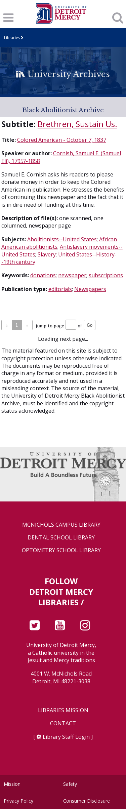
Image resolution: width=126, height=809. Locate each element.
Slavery (47, 254)
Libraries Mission (63, 710)
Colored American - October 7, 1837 (61, 140)
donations (43, 275)
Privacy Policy (18, 801)
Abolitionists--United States (62, 239)
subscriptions (106, 275)
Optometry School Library (61, 550)
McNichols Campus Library (61, 525)
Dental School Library (61, 537)
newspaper (72, 275)
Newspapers (90, 289)
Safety (70, 784)
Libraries (12, 37)
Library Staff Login (66, 736)
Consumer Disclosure (86, 801)
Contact (63, 723)
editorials (60, 289)
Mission (12, 784)
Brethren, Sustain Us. (77, 123)
